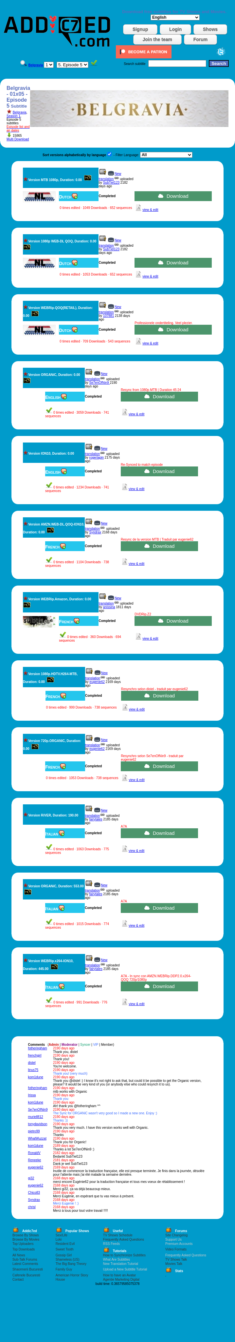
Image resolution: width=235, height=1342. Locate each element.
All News (18, 1255)
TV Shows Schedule (118, 1235)
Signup (140, 29)
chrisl (31, 1207)
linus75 (33, 1070)
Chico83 (34, 1192)
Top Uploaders (22, 1244)
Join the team (157, 39)
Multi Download (18, 139)
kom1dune (35, 1077)
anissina (109, 607)
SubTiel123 (111, 182)
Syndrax (95, 532)
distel (31, 1062)
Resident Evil (65, 1244)
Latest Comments (25, 1264)
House (60, 1279)
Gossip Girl (64, 1255)
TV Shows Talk (176, 1259)
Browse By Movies (25, 1239)
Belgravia (20, 112)
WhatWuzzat (37, 1138)
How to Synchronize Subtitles (124, 1255)
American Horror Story (72, 1275)
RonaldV (34, 1153)
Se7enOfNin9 (99, 382)
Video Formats (176, 1249)
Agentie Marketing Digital (121, 1279)
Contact (18, 1279)
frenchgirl (34, 1055)
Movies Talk (173, 1264)
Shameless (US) (68, 1259)
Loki (59, 1239)
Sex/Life (61, 1235)
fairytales (95, 819)
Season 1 (13, 116)
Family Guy (64, 1269)
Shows (210, 29)
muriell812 (35, 1117)
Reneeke (34, 1160)
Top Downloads (23, 1249)
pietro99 (34, 1131)
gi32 (31, 1178)
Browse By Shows (25, 1235)
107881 (108, 316)
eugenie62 (97, 682)
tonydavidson (37, 1124)
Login (175, 29)
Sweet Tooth (65, 1249)
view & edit (150, 210)
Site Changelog (176, 1235)
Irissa (32, 1095)
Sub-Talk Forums (24, 1259)
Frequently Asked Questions (123, 1239)
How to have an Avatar (119, 1275)
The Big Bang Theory (71, 1264)
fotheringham (37, 1048)
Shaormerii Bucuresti (27, 1269)
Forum (200, 39)
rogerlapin (96, 457)
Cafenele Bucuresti (26, 1275)
